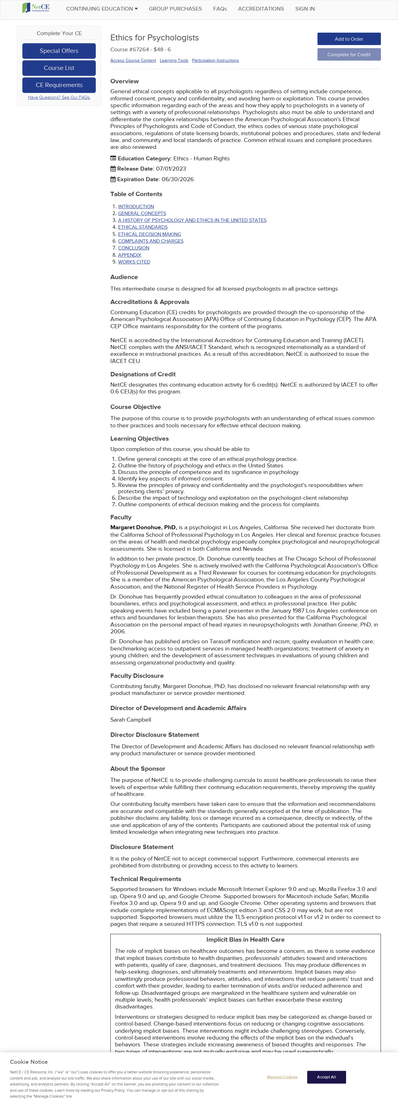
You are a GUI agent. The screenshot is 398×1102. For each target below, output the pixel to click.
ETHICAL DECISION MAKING (149, 234)
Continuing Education (114, 9)
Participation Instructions (215, 60)
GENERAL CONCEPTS (142, 213)
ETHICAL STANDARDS (143, 227)
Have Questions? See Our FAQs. (59, 97)
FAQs (232, 9)
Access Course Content (133, 60)
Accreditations (274, 9)
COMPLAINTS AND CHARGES (150, 241)
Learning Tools (174, 60)
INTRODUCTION (136, 207)
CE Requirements (59, 85)
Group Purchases (188, 9)
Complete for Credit (349, 55)
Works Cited (134, 262)
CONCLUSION (133, 248)
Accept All (326, 1085)
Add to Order (349, 39)
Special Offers (59, 51)
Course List (59, 68)
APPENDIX (129, 255)
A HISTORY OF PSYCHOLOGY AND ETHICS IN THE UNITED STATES (192, 220)
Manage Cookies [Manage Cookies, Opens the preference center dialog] (282, 1085)
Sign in (317, 9)
